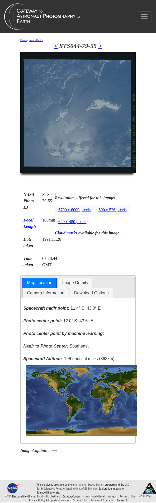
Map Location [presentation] (39, 282)
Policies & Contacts (102, 500)
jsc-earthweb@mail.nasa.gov (99, 496)
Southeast (55, 346)
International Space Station (88, 484)
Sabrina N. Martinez (48, 496)
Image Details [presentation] (75, 282)
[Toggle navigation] (144, 16)
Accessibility (80, 500)
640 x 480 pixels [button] (72, 221)
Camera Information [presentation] (45, 293)
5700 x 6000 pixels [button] (74, 210)
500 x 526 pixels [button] (112, 210)
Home (23, 40)
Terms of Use (127, 496)
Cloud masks (66, 233)
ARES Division (89, 488)
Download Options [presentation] (91, 293)
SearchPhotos (36, 40)
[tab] (39, 283)
